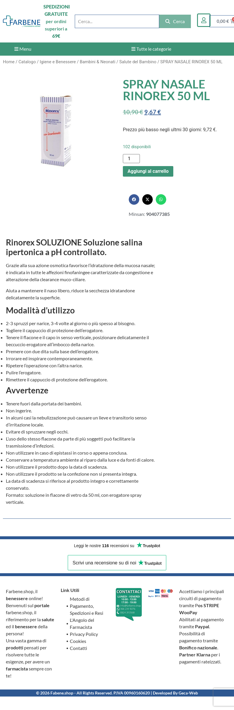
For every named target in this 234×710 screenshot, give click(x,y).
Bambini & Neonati (97, 61)
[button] (134, 199)
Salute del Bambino (138, 61)
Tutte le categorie (151, 49)
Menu (22, 49)
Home (9, 61)
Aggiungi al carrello (148, 171)
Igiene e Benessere (58, 61)
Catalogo (27, 61)
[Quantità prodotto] (131, 158)
